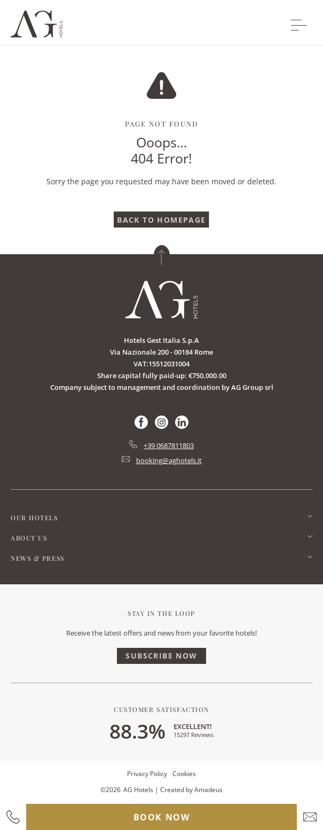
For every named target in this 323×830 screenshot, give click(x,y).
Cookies (184, 773)
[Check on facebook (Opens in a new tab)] (141, 425)
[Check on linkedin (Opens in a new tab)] (181, 425)
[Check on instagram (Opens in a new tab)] (161, 425)
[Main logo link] (36, 34)
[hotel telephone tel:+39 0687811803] (161, 445)
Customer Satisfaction (161, 709)
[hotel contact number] (13, 817)
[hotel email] (310, 817)
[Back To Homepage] (161, 220)
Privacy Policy (147, 773)
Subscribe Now (161, 656)
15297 (194, 735)
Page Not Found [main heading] (161, 123)
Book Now (161, 817)
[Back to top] (162, 255)
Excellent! (193, 726)
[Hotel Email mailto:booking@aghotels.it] (162, 460)
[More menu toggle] (299, 25)
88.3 (137, 730)
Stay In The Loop (161, 613)
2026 (113, 789)
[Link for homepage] (161, 299)
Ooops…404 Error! (161, 150)
